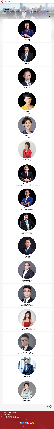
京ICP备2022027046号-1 (18, 426)
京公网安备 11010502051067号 (29, 427)
